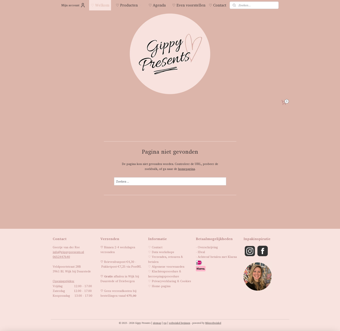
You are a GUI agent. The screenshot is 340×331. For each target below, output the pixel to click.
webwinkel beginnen (179, 323)
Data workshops (163, 251)
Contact (157, 247)
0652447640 (61, 256)
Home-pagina (161, 285)
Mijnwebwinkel (213, 323)
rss (165, 323)
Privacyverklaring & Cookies (171, 280)
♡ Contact (217, 5)
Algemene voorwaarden (168, 266)
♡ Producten (129, 5)
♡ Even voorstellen (188, 5)
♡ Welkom (100, 5)
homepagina (186, 168)
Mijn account (73, 5)
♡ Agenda (157, 5)
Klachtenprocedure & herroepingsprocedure (164, 273)
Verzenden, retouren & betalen (165, 259)
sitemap (157, 323)
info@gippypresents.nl (68, 251)
